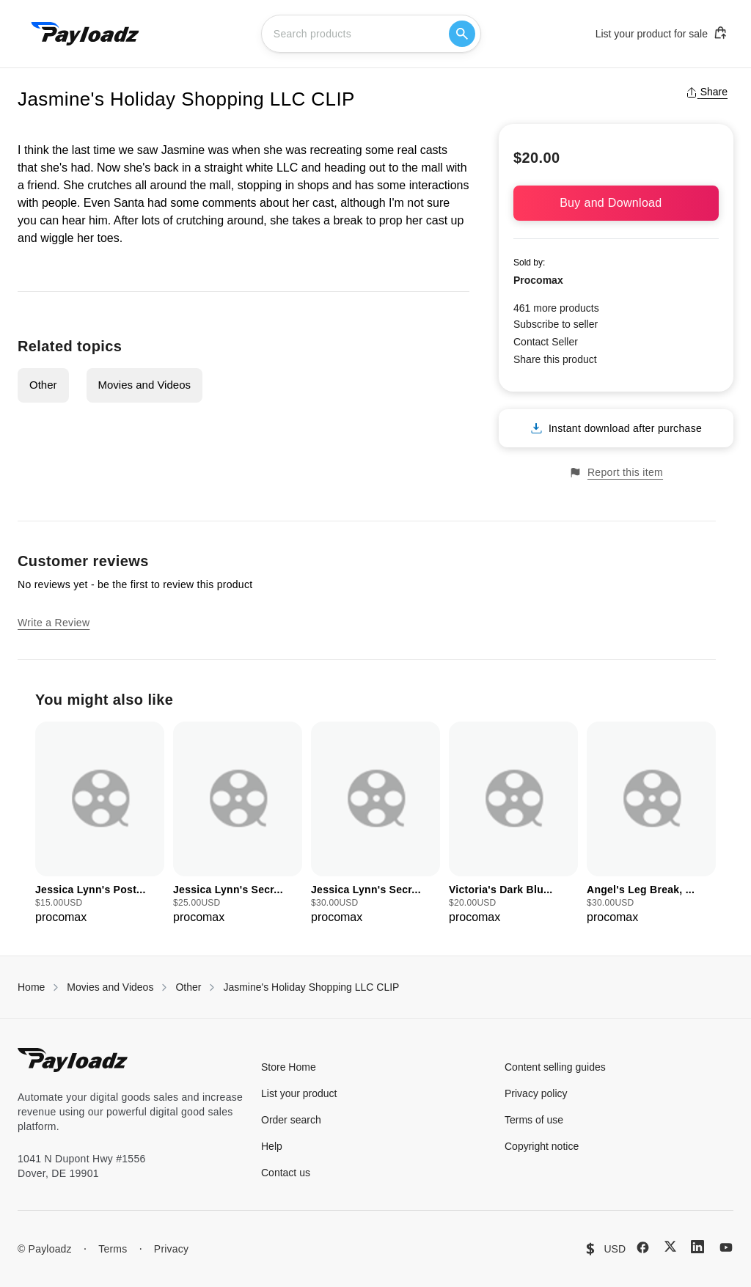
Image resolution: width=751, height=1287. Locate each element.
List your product (299, 1093)
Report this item (616, 472)
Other (43, 384)
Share (707, 92)
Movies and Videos (144, 384)
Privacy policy (536, 1093)
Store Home (288, 1067)
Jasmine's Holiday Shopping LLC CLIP (311, 987)
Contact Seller (545, 342)
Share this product (555, 359)
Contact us (285, 1172)
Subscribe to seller (555, 324)
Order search (291, 1120)
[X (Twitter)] (670, 1246)
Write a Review (53, 622)
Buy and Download (616, 203)
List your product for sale (662, 33)
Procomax (538, 280)
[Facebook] (643, 1247)
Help (271, 1146)
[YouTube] (726, 1247)
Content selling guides (555, 1067)
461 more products (556, 308)
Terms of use (534, 1120)
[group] (99, 824)
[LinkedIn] (697, 1246)
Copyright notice (542, 1146)
